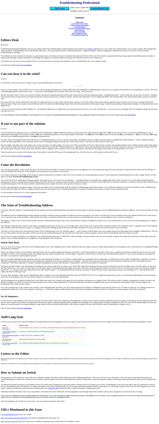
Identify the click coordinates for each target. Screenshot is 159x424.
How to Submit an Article (79, 33)
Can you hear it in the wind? (79, 23)
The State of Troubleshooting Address (79, 28)
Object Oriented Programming (10, 335)
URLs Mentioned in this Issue (79, 35)
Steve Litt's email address (24, 65)
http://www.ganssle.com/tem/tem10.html (14, 418)
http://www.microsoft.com (9, 421)
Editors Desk (79, 22)
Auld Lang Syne (79, 30)
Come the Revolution (79, 27)
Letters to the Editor (79, 31)
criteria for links (53, 388)
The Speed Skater (7, 339)
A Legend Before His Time (9, 331)
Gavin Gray (5, 327)
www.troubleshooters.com (9, 414)
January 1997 (92, 49)
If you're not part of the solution (79, 25)
